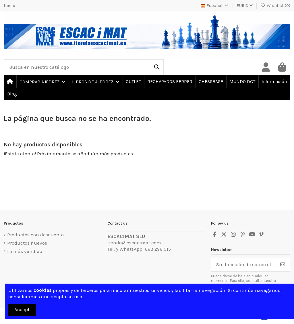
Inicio (9, 5)
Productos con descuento (35, 234)
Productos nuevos (27, 243)
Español (215, 5)
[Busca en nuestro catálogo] (156, 67)
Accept (22, 309)
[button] (42, 81)
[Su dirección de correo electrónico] (243, 264)
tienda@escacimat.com (134, 243)
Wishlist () (275, 5)
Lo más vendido (24, 251)
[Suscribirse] (282, 264)
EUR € (245, 5)
